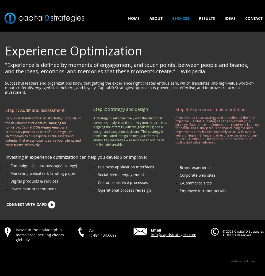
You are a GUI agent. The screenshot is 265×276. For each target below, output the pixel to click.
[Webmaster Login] (243, 261)
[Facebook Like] (36, 251)
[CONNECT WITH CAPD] (26, 205)
